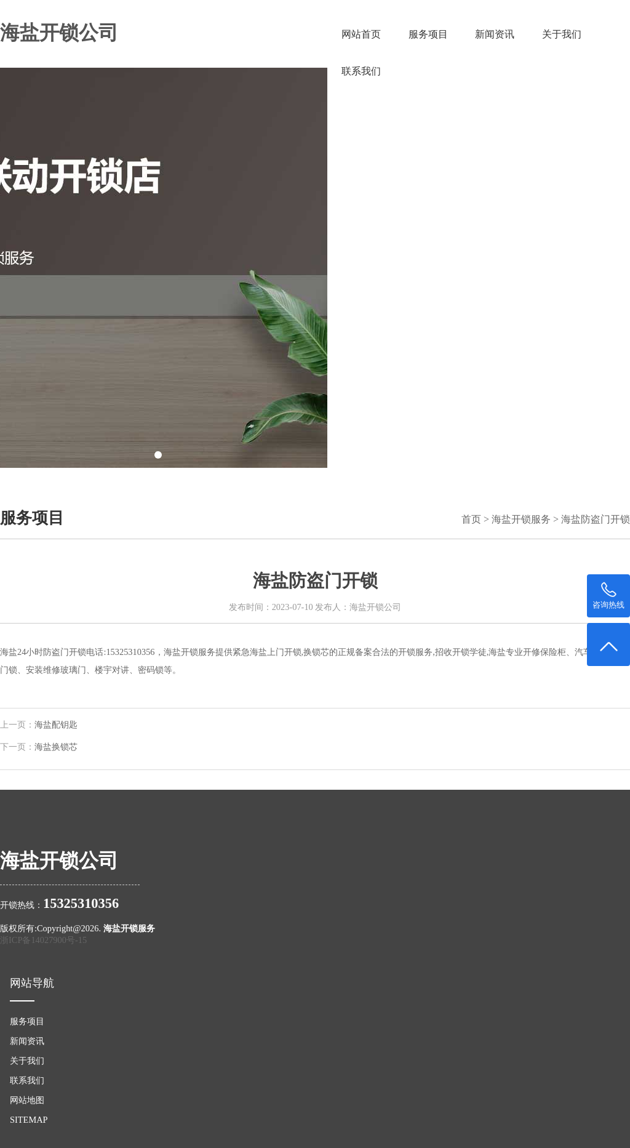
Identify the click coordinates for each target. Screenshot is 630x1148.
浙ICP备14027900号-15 (43, 940)
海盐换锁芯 (56, 747)
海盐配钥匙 (56, 724)
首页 (471, 519)
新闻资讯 (494, 34)
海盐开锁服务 (521, 519)
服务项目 (428, 34)
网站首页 (361, 34)
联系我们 (361, 71)
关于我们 (561, 34)
